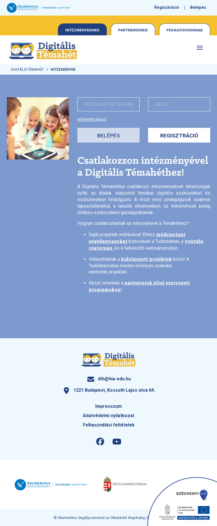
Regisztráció (166, 7)
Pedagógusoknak (184, 30)
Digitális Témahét (27, 69)
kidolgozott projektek (146, 259)
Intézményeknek (82, 30)
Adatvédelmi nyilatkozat (108, 415)
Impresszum (108, 406)
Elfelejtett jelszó (91, 119)
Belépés (198, 7)
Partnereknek (133, 30)
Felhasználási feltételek (108, 425)
